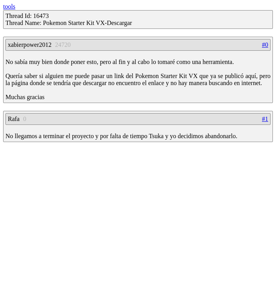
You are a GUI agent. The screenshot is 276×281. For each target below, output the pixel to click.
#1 (265, 119)
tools (9, 6)
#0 (265, 44)
